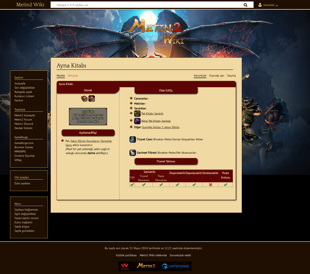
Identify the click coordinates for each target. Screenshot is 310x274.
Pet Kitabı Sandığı (152, 113)
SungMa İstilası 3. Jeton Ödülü (160, 127)
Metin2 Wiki (30, 5)
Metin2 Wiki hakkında (153, 255)
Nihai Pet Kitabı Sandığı (156, 121)
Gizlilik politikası (126, 255)
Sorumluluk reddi (180, 255)
